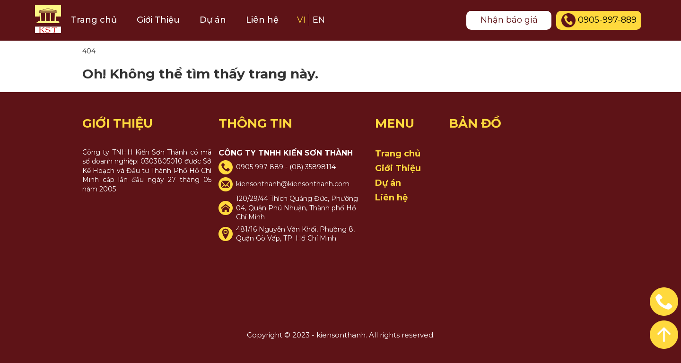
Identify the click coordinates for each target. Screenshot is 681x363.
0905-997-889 (599, 20)
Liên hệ (262, 20)
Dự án (213, 20)
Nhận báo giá (509, 20)
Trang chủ (94, 20)
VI (301, 20)
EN (319, 20)
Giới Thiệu (158, 20)
